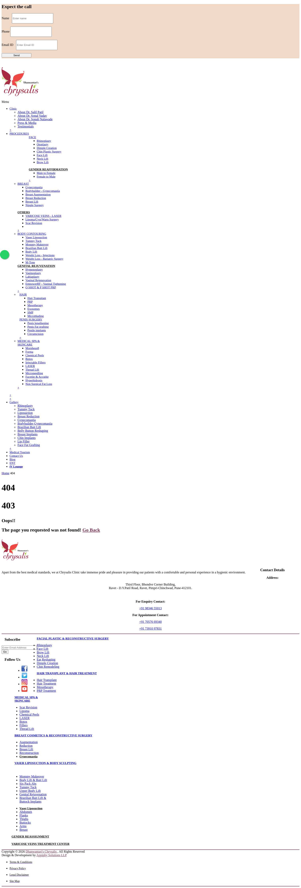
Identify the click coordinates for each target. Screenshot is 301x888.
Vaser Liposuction (36, 237)
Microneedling (34, 373)
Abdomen (25, 812)
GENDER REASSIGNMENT (30, 836)
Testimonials (25, 126)
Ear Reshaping (46, 659)
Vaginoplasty (33, 273)
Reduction (26, 745)
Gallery (14, 402)
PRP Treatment (46, 690)
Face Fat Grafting (28, 445)
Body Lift (31, 251)
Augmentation (28, 742)
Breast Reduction (35, 198)
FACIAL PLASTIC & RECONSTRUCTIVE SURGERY (73, 638)
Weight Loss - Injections (40, 255)
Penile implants (36, 330)
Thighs (23, 819)
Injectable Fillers (35, 362)
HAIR (23, 294)
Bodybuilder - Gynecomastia (42, 190)
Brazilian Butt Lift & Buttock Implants (32, 799)
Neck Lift (42, 158)
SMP (30, 312)
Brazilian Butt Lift (36, 248)
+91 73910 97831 (150, 628)
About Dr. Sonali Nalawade (35, 119)
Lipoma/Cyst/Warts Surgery (42, 219)
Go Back (91, 529)
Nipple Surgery (34, 205)
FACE (32, 137)
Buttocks (25, 822)
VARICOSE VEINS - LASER (43, 215)
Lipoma (24, 711)
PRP (30, 301)
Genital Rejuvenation (32, 794)
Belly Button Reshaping (32, 430)
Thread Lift (32, 369)
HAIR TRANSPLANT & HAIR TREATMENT (67, 673)
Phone (6, 31)
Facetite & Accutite (37, 376)
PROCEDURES (19, 133)
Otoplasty (42, 144)
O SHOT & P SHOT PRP (40, 287)
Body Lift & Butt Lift (33, 780)
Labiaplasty (32, 276)
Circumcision (35, 333)
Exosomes (33, 308)
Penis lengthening (38, 323)
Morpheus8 (32, 348)
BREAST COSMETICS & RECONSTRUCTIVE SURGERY (53, 735)
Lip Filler (23, 441)
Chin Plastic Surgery (49, 151)
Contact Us (16, 455)
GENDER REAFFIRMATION (48, 169)
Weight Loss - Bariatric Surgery (44, 258)
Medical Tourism (20, 452)
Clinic (13, 108)
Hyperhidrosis (33, 380)
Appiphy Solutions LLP (51, 855)
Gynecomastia (34, 187)
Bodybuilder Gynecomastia (34, 423)
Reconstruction (29, 753)
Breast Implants (27, 434)
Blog (12, 459)
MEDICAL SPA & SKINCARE (26, 699)
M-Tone (30, 262)
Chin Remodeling (48, 666)
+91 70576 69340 (150, 621)
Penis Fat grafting (38, 326)
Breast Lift (31, 201)
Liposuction (25, 413)
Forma (29, 351)
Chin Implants (26, 438)
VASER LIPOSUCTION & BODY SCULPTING (45, 763)
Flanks (23, 815)
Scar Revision (33, 223)
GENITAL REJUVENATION (36, 266)
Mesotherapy (35, 305)
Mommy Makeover (36, 244)
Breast (23, 829)
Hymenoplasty (34, 269)
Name (5, 18)
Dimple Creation (47, 148)
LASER (30, 366)
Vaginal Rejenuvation (38, 280)
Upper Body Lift (30, 790)
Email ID (7, 44)
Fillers (23, 725)
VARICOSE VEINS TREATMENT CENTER (41, 843)
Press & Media (26, 123)
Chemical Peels (34, 355)
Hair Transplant (36, 298)
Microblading (35, 316)
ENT (12, 463)
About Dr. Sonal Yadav (32, 115)
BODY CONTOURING (31, 233)
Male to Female (46, 173)
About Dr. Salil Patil (30, 112)
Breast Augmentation (38, 194)
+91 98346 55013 (150, 608)
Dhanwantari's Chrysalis (41, 851)
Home (5, 473)
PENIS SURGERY (30, 319)
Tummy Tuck (33, 241)
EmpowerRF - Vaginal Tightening (45, 283)
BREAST (23, 183)
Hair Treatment (46, 683)
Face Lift (42, 155)
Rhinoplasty (44, 140)
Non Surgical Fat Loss (38, 384)
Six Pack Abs (27, 783)
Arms (23, 826)
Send (16, 55)
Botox (29, 358)
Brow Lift (43, 162)
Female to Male (46, 176)
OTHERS (23, 212)
